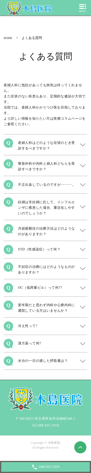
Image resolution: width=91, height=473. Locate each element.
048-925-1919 (48, 425)
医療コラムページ (68, 118)
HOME (8, 38)
